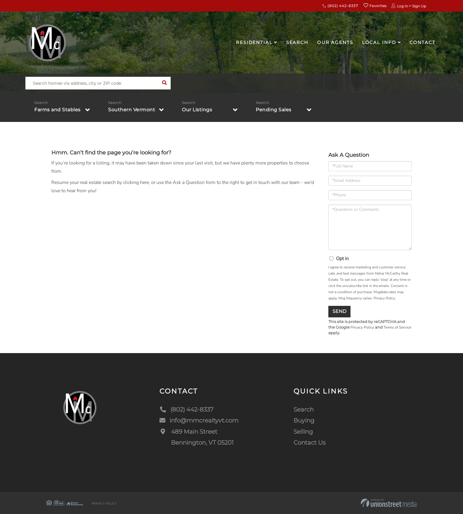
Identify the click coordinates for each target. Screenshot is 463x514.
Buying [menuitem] (304, 420)
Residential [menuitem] (254, 42)
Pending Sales (273, 109)
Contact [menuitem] (422, 42)
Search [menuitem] (297, 42)
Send (339, 311)
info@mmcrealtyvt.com (198, 420)
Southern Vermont (131, 109)
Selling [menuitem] (303, 431)
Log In (402, 6)
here (144, 182)
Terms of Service (397, 327)
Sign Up (419, 6)
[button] (164, 83)
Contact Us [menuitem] (310, 442)
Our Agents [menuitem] (335, 42)
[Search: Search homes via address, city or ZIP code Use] (91, 83)
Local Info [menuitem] (379, 42)
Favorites (375, 6)
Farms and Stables (57, 109)
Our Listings (197, 109)
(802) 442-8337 (340, 6)
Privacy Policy (384, 298)
